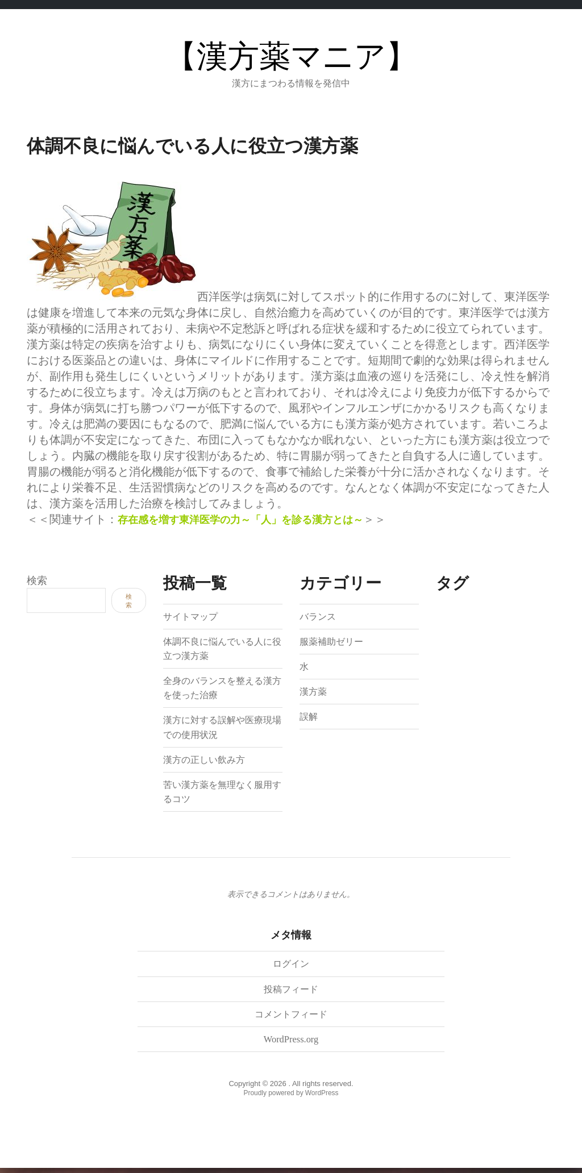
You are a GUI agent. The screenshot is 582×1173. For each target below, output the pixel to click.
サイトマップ (194, 615)
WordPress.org (291, 1041)
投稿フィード (291, 991)
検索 (37, 580)
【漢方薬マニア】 (291, 57)
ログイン (291, 965)
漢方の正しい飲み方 (209, 759)
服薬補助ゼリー (335, 640)
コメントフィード (291, 1016)
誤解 (310, 716)
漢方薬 (315, 691)
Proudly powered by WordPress (291, 1095)
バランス (320, 615)
